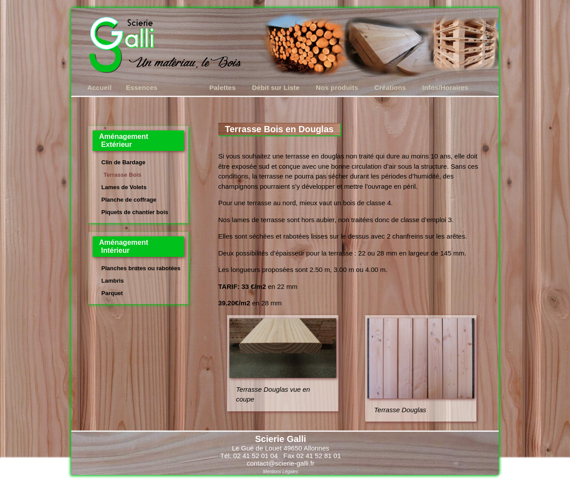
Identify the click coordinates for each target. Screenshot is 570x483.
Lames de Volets (124, 187)
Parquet (112, 293)
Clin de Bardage (124, 162)
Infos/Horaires (445, 87)
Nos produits (337, 87)
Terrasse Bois (123, 174)
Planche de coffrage (129, 199)
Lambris (113, 280)
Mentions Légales (280, 471)
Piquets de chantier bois (135, 212)
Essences (142, 87)
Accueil (99, 87)
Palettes (222, 87)
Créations (390, 87)
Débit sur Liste (276, 87)
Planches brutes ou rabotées (141, 268)
